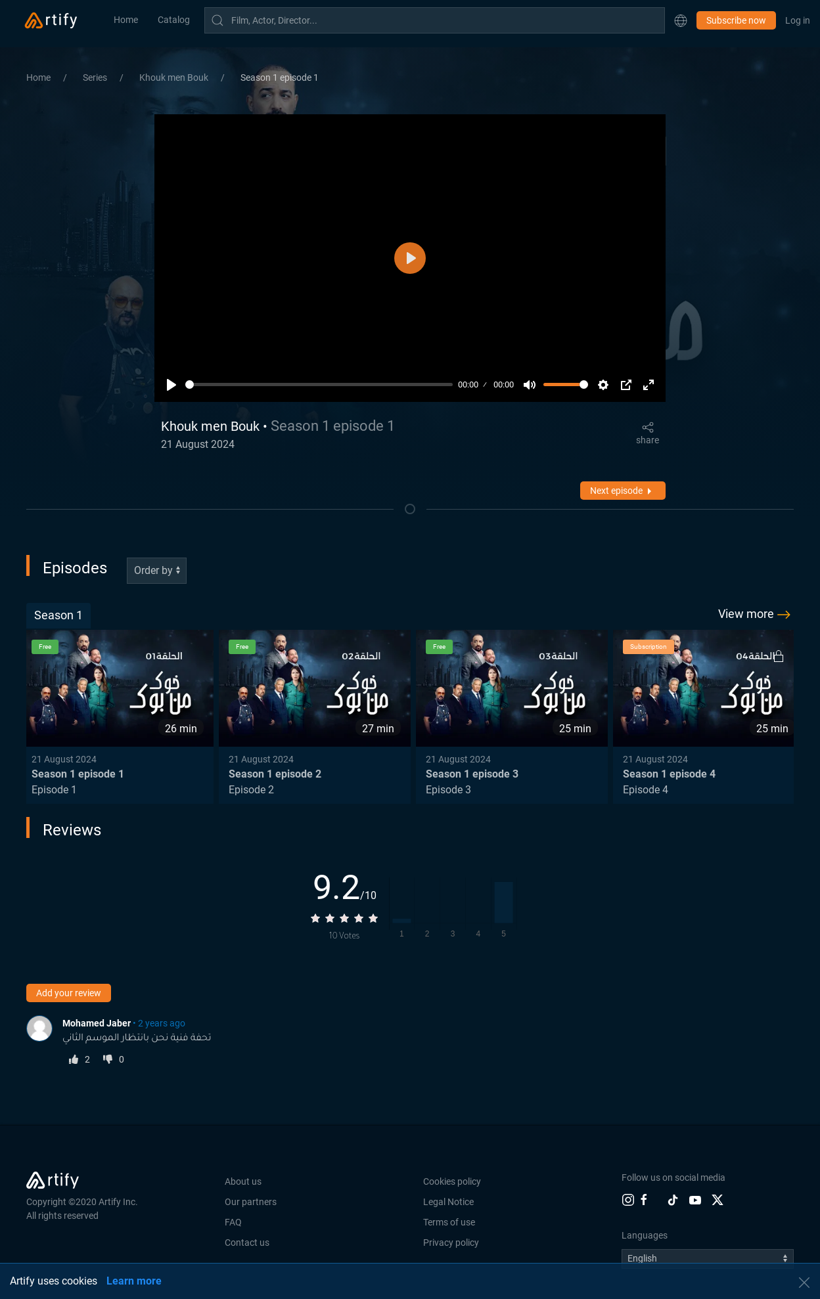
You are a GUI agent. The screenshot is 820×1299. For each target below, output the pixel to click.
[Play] (171, 384)
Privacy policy (451, 1242)
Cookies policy (452, 1181)
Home (126, 19)
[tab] (58, 615)
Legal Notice (448, 1202)
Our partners (251, 1202)
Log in (797, 20)
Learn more (134, 1281)
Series (96, 77)
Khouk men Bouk (174, 77)
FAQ (233, 1222)
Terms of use (449, 1222)
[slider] (319, 384)
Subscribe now (736, 20)
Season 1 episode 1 (279, 77)
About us (243, 1181)
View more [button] (756, 615)
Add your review (68, 993)
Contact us (247, 1242)
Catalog (174, 19)
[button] (680, 20)
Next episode (623, 491)
